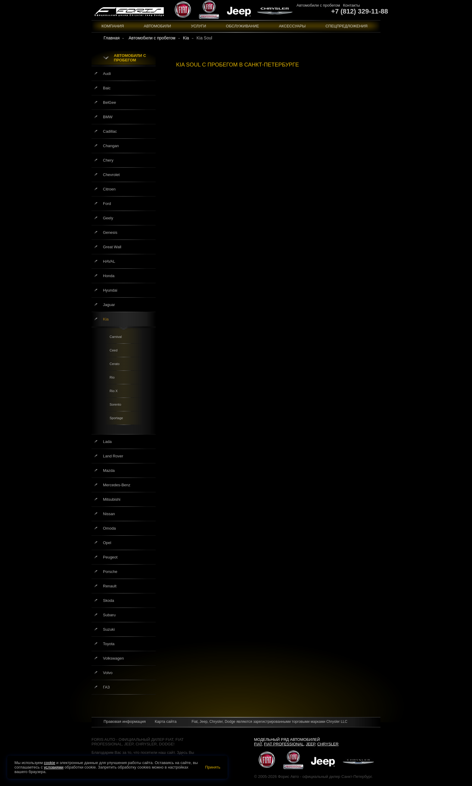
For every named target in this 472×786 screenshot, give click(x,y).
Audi (107, 73)
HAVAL (109, 261)
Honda (108, 276)
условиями (54, 767)
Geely (108, 218)
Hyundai (110, 290)
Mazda (109, 470)
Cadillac (110, 131)
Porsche (110, 571)
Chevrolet (111, 174)
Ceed (113, 350)
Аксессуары (292, 26)
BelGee (109, 102)
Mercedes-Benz (116, 485)
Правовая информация (125, 721)
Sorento (115, 404)
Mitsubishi (111, 499)
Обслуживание (242, 26)
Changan (111, 146)
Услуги (198, 26)
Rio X (114, 391)
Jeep (310, 744)
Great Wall (112, 247)
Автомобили (157, 26)
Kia (106, 319)
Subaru (109, 615)
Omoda (109, 528)
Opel (107, 542)
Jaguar (109, 304)
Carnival (116, 337)
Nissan (109, 514)
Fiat (258, 744)
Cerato (115, 364)
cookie (49, 762)
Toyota (108, 644)
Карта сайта (165, 721)
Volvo (108, 672)
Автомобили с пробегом (318, 5)
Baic (106, 88)
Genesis (110, 232)
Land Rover (113, 456)
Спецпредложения (346, 26)
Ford (107, 203)
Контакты (351, 5)
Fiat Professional (284, 744)
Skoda (108, 600)
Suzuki (109, 629)
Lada (107, 441)
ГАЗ (106, 687)
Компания (112, 26)
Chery (108, 160)
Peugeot (110, 557)
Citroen (109, 189)
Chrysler (328, 744)
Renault (109, 586)
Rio (112, 377)
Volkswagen (113, 658)
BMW (108, 117)
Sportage (116, 418)
